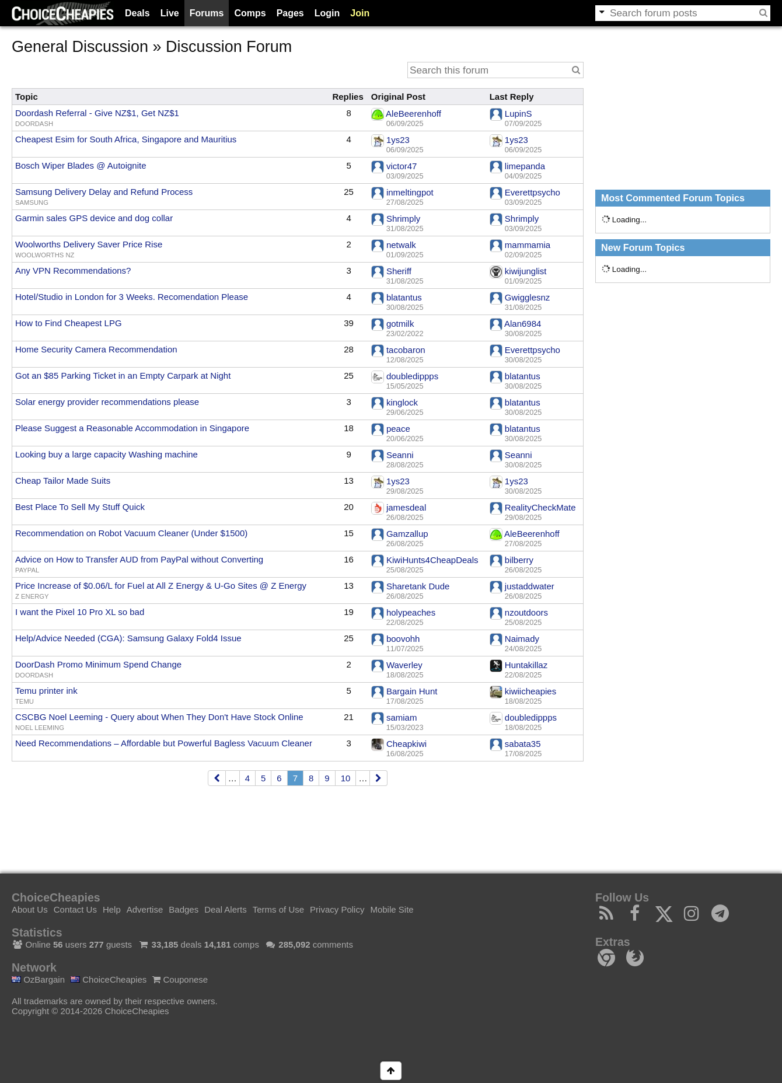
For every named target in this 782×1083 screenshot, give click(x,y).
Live (169, 13)
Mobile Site (391, 909)
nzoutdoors (526, 612)
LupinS (518, 113)
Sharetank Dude (417, 586)
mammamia (527, 245)
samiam (401, 717)
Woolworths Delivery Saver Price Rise (88, 244)
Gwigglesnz (527, 297)
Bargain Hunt (412, 691)
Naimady (522, 639)
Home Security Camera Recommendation (96, 349)
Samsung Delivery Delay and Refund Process (104, 192)
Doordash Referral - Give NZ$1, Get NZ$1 (97, 113)
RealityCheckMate (540, 507)
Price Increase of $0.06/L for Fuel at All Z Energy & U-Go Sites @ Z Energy (160, 586)
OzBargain (38, 979)
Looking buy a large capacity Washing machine (106, 454)
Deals (137, 13)
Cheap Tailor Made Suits (62, 480)
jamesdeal (406, 507)
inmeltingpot (410, 192)
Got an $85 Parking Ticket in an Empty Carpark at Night (123, 375)
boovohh (403, 639)
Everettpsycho (532, 192)
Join (359, 13)
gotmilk (400, 324)
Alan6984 (522, 324)
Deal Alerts (225, 909)
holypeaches (410, 612)
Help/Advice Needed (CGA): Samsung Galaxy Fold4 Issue (128, 638)
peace (398, 429)
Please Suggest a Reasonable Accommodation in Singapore (132, 428)
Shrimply (403, 218)
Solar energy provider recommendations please (107, 402)
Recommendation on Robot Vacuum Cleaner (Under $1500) (131, 533)
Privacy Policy (337, 909)
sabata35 (523, 744)
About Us (30, 909)
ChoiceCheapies (108, 979)
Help (112, 909)
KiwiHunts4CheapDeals (432, 560)
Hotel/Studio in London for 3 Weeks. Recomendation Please (131, 297)
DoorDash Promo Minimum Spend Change (98, 664)
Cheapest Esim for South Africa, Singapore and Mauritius (125, 139)
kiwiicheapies (530, 691)
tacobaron (405, 350)
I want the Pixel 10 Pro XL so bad (79, 612)
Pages (290, 13)
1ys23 (398, 140)
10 (346, 778)
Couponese (180, 979)
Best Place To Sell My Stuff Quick (80, 507)
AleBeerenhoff (413, 113)
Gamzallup (407, 534)
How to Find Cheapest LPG (68, 323)
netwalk (401, 245)
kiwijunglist (526, 271)
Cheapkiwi (406, 744)
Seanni (400, 455)
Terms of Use (278, 909)
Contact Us (75, 909)
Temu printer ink (46, 691)
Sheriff (398, 271)
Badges (183, 909)
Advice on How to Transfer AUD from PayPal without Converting (139, 559)
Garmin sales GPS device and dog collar (94, 218)
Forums (207, 13)
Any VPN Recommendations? (73, 270)
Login (327, 13)
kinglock (402, 402)
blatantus (404, 297)
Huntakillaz (526, 665)
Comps (250, 13)
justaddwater (529, 586)
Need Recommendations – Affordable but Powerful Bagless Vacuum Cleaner (163, 743)
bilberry (519, 560)
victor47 (401, 166)
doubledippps (412, 376)
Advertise (145, 909)
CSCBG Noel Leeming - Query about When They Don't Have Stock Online (159, 717)
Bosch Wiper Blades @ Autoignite (80, 165)
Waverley (404, 665)
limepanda (525, 166)
